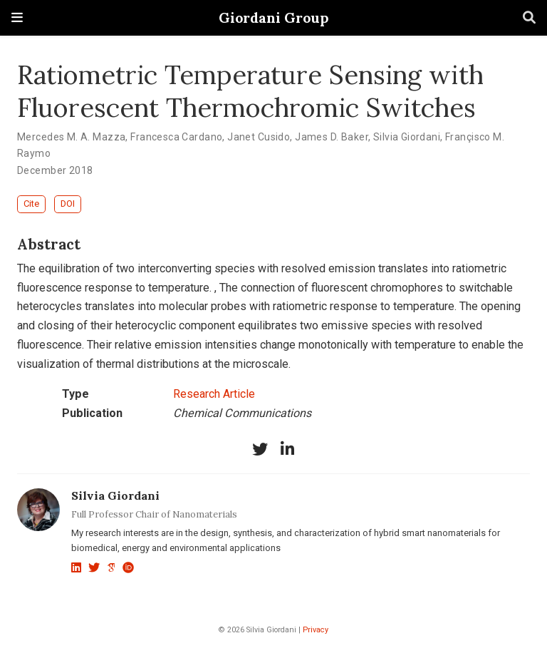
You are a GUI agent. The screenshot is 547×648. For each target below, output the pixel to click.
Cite (31, 203)
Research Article (214, 394)
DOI (68, 203)
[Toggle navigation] (17, 17)
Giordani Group (273, 17)
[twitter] (260, 449)
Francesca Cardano (176, 137)
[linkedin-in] (287, 449)
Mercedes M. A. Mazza (71, 137)
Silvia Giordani (406, 137)
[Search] (529, 18)
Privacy (315, 629)
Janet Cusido (258, 137)
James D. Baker (331, 137)
